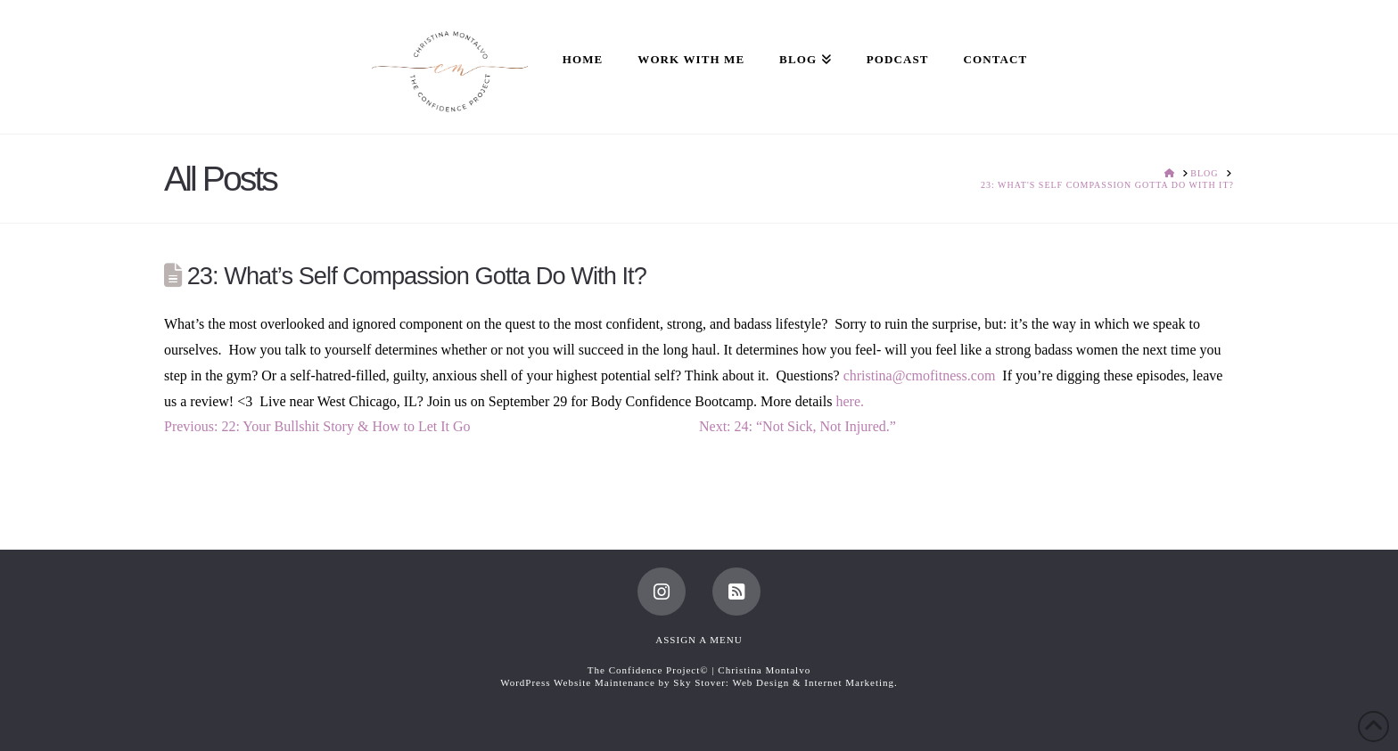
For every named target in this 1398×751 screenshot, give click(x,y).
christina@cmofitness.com (919, 375)
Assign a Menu (698, 639)
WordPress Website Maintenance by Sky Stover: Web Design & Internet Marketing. (699, 682)
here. (849, 401)
